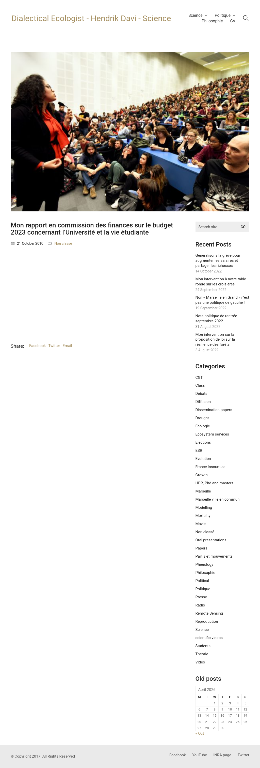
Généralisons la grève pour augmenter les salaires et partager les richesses (218, 260)
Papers (201, 548)
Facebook (37, 345)
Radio (200, 605)
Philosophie (205, 572)
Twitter (54, 345)
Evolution (203, 458)
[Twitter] (243, 755)
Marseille (203, 491)
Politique (203, 589)
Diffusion (203, 401)
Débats (201, 393)
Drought (202, 418)
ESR (199, 450)
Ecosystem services (212, 434)
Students (203, 646)
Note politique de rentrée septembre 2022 (216, 318)
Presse (201, 597)
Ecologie (203, 426)
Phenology (204, 564)
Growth (202, 475)
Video (200, 662)
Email (67, 345)
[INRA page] (222, 755)
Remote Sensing (209, 613)
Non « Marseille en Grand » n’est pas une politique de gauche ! (222, 300)
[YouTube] (199, 755)
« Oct (200, 733)
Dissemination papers (214, 410)
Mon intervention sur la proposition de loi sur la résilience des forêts (215, 339)
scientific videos (209, 637)
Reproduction (207, 621)
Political (202, 580)
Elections (203, 442)
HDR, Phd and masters (215, 483)
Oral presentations (211, 540)
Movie (201, 523)
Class (200, 385)
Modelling (204, 507)
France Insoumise (210, 467)
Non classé (63, 243)
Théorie (202, 654)
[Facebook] (177, 755)
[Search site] (246, 18)
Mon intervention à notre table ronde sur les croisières (221, 281)
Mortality (203, 515)
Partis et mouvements (214, 556)
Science (202, 629)
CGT (199, 377)
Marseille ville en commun (218, 499)
